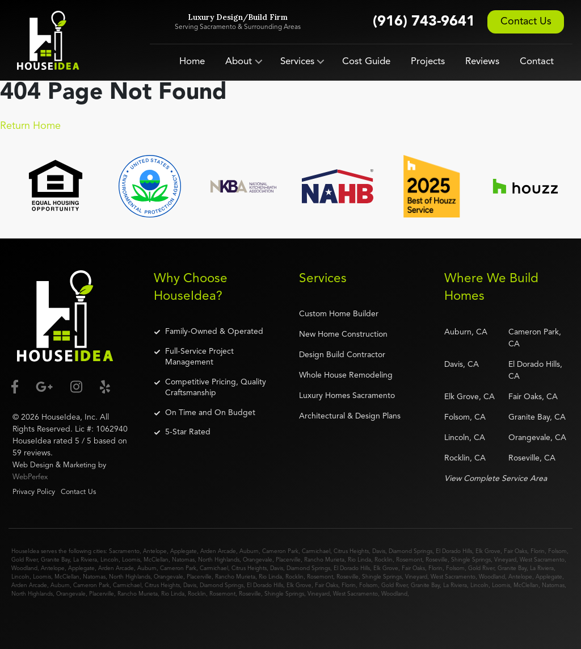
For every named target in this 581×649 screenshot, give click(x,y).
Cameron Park (280, 551)
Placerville (288, 560)
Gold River (24, 560)
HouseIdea (60, 417)
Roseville (437, 560)
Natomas (183, 560)
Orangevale (257, 560)
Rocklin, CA (465, 458)
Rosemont (409, 560)
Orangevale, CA (537, 438)
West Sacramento (542, 560)
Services (297, 61)
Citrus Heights (351, 551)
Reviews (482, 61)
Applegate (183, 551)
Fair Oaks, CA (533, 397)
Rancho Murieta (324, 560)
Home (192, 61)
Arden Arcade (218, 551)
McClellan (156, 560)
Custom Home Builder (338, 314)
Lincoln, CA (464, 438)
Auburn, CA (465, 332)
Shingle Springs (471, 560)
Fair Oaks (515, 551)
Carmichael (316, 551)
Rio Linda (359, 560)
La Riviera (85, 560)
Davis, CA (461, 365)
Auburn (249, 551)
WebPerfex (30, 477)
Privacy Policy (33, 492)
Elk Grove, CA (469, 397)
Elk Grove (487, 551)
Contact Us (525, 21)
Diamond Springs (410, 551)
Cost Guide (366, 61)
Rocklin (383, 560)
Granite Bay (55, 560)
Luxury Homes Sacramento (347, 396)
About (238, 61)
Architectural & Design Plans (350, 416)
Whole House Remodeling (346, 375)
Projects (428, 61)
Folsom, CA (465, 417)
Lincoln (109, 560)
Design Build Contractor (342, 355)
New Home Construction (343, 334)
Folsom (557, 551)
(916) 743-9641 (424, 22)
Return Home (30, 126)
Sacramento (124, 551)
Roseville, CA (531, 458)
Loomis (131, 560)
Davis (378, 551)
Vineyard (505, 560)
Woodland (24, 568)
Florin (538, 551)
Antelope (155, 551)
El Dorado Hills (454, 551)
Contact (537, 61)
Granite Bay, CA (537, 417)
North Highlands (218, 560)
